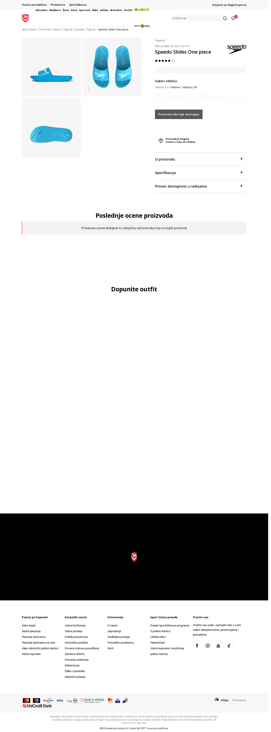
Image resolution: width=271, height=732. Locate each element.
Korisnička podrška (76, 642)
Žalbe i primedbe (75, 671)
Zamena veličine (75, 654)
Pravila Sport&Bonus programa (169, 625)
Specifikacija (198, 172)
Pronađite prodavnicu (120, 642)
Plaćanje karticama (33, 637)
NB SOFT (141, 728)
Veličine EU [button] (161, 87)
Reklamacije (72, 665)
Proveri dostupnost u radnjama (198, 185)
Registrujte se (237, 5)
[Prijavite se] (233, 18)
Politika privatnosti (76, 637)
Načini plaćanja (31, 631)
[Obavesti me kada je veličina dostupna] (159, 96)
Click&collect (158, 637)
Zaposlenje (114, 631)
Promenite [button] (239, 700)
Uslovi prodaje (73, 631)
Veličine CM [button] (190, 87)
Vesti (110, 648)
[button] (199, 18)
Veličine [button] (175, 87)
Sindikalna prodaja (118, 637)
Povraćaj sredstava (76, 659)
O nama (112, 625)
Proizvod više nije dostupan (178, 114)
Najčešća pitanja (75, 677)
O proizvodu (198, 158)
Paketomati (157, 642)
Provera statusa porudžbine (82, 648)
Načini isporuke (31, 654)
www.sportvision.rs (117, 728)
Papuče (160, 40)
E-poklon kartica (160, 631)
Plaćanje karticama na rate (38, 642)
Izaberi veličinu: (166, 81)
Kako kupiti (29, 625)
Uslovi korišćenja (75, 625)
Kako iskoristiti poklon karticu (40, 648)
